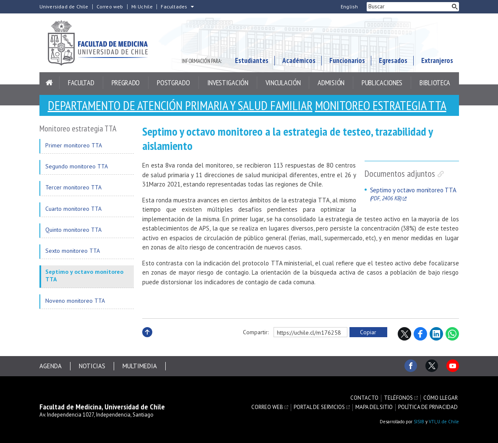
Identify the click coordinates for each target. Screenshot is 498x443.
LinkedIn (436, 334)
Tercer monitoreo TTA (73, 187)
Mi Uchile (142, 6)
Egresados (393, 60)
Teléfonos (398, 398)
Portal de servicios (319, 407)
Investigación (227, 82)
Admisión (331, 82)
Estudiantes (252, 60)
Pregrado (126, 82)
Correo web (109, 6)
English (349, 6)
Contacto (364, 398)
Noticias (92, 366)
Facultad (81, 82)
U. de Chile (448, 422)
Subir (147, 341)
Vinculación (283, 82)
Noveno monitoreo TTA (75, 300)
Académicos (298, 60)
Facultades (174, 6)
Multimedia (140, 366)
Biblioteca (435, 82)
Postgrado (173, 82)
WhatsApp (452, 334)
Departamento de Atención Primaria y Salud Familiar (180, 105)
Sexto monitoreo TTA (72, 250)
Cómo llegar (440, 398)
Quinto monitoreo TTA (73, 229)
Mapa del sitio (374, 407)
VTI (432, 422)
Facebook (420, 333)
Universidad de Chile (64, 6)
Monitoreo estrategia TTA (380, 105)
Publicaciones (382, 82)
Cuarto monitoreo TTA (73, 208)
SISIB (419, 422)
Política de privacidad (428, 407)
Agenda (50, 366)
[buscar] (409, 6)
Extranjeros (437, 60)
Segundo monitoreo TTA (76, 166)
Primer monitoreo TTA (73, 145)
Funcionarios (347, 60)
